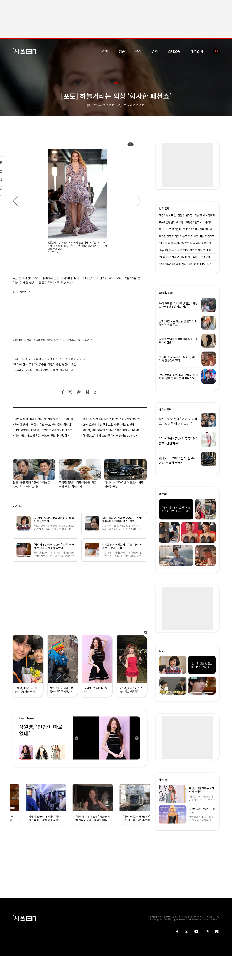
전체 (105, 51)
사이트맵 (208, 916)
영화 (155, 51)
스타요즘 (174, 51)
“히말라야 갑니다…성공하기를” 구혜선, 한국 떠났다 (43, 370)
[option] (77, 201)
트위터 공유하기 (70, 392)
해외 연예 (164, 779)
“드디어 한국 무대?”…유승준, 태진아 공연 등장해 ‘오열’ (45, 364)
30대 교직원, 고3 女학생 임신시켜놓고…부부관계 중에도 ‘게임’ (49, 359)
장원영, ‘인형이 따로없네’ (41, 730)
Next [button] (136, 738)
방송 (122, 51)
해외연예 (197, 51)
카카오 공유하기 (78, 392)
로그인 (216, 916)
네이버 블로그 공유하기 (87, 392)
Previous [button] (76, 738)
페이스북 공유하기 (63, 392)
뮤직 (138, 51)
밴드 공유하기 (96, 392)
